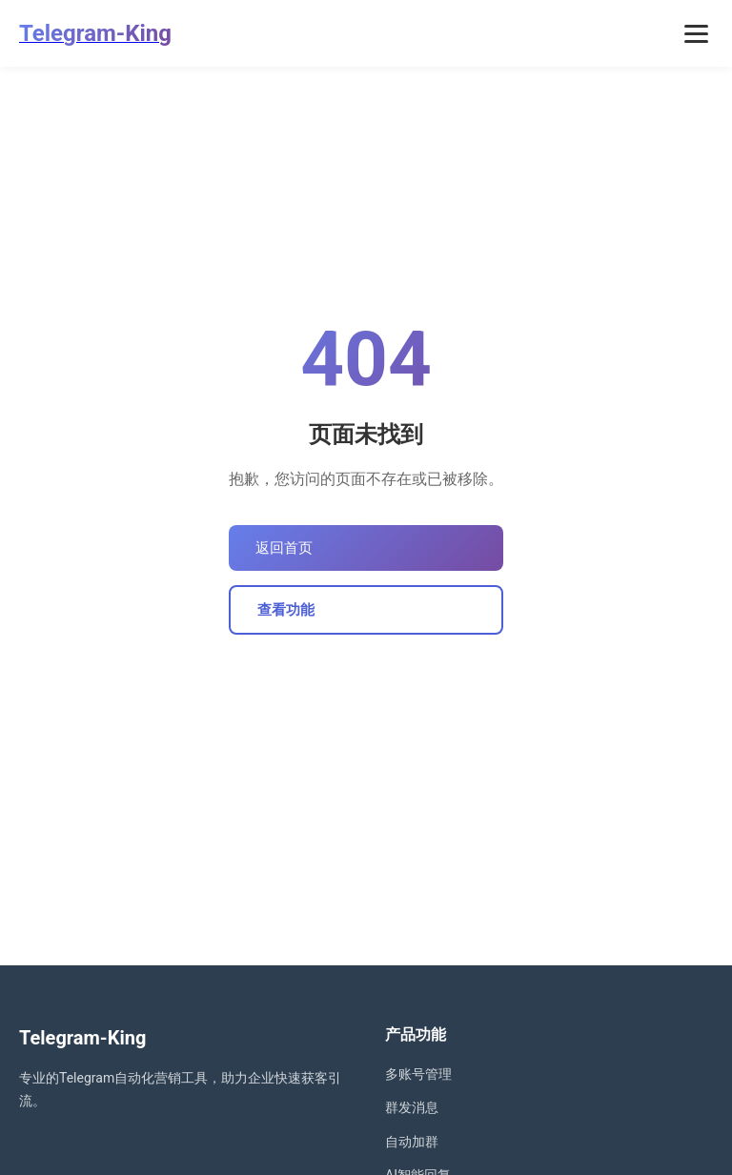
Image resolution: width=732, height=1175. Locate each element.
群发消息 (411, 1107)
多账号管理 (418, 1074)
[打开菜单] (696, 34)
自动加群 (411, 1141)
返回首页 (284, 548)
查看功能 (286, 609)
